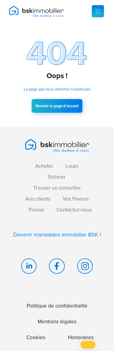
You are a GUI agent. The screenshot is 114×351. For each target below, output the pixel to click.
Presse (36, 210)
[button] (88, 344)
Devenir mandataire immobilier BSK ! (57, 235)
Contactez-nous (74, 210)
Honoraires (81, 337)
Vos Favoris (76, 199)
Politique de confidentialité (57, 306)
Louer (72, 166)
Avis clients (37, 199)
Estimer (57, 177)
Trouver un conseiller (57, 188)
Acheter (44, 166)
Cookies (35, 337)
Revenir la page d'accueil (57, 106)
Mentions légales (57, 321)
